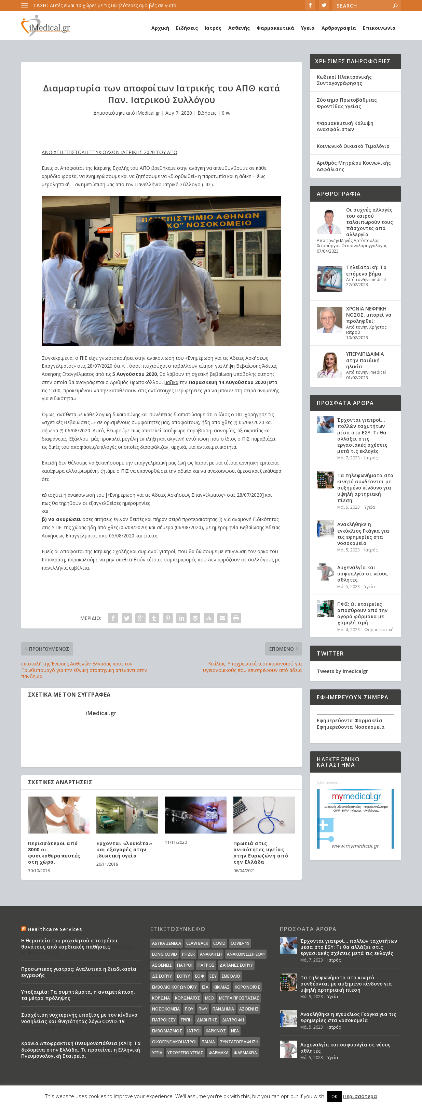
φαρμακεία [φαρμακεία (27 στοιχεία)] (245, 1053)
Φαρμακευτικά (275, 28)
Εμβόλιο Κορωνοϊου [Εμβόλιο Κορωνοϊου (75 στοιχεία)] (174, 987)
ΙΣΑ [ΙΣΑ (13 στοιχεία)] (205, 987)
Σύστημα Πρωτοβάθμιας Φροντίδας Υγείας (347, 103)
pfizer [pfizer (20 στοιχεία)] (188, 954)
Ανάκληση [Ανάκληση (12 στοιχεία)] (211, 954)
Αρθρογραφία (339, 28)
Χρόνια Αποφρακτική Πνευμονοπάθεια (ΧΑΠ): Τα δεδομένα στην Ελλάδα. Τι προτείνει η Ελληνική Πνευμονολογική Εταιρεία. (81, 1049)
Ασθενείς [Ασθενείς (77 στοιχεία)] (162, 965)
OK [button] (334, 1096)
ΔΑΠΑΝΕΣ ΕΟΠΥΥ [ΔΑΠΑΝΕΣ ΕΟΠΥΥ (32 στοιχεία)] (236, 965)
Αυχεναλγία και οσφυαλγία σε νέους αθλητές (362, 573)
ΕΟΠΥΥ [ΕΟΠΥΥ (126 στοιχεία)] (183, 976)
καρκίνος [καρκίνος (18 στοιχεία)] (216, 1031)
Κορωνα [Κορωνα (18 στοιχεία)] (161, 998)
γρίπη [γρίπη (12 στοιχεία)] (186, 1020)
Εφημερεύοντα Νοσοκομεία (351, 727)
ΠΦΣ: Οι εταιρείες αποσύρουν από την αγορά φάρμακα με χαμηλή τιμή (362, 613)
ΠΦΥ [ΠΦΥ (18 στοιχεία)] (203, 1009)
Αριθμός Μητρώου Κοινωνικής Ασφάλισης (354, 166)
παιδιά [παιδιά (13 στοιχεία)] (208, 1042)
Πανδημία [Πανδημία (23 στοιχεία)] (223, 1009)
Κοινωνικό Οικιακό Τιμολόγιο (353, 146)
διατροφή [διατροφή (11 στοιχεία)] (233, 1020)
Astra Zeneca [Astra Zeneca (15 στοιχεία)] (166, 943)
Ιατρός (213, 28)
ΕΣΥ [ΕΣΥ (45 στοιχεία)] (213, 976)
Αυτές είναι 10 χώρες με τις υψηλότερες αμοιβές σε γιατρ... (114, 5)
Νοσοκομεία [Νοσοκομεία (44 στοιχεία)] (166, 1009)
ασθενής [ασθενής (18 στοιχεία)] (249, 1009)
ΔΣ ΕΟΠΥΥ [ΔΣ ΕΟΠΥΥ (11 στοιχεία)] (162, 976)
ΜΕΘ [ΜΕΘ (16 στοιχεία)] (209, 998)
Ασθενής (239, 28)
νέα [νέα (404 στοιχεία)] (235, 1031)
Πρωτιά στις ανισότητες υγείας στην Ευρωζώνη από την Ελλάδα (260, 852)
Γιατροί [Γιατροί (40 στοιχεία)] (184, 965)
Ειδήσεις (187, 28)
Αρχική (160, 28)
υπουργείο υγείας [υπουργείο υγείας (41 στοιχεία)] (185, 1053)
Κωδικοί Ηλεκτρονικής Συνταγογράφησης (344, 80)
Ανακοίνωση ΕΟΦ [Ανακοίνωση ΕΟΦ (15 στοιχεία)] (246, 954)
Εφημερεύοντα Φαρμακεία (349, 720)
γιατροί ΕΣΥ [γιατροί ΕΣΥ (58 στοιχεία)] (164, 1020)
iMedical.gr (148, 113)
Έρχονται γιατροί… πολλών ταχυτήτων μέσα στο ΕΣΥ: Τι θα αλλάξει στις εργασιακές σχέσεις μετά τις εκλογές (362, 435)
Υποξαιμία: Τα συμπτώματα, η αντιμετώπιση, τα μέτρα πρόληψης (78, 995)
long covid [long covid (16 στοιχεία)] (164, 954)
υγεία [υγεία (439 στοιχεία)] (157, 1053)
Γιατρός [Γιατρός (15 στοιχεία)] (206, 965)
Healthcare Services (55, 929)
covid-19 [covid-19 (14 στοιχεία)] (240, 943)
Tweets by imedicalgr (342, 671)
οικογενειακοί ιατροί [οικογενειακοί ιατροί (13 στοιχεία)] (174, 1042)
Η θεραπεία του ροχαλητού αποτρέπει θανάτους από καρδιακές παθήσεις (69, 943)
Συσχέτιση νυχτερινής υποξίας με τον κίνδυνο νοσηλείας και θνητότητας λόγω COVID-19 (79, 1018)
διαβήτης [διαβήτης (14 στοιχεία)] (207, 1020)
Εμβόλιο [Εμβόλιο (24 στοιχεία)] (231, 976)
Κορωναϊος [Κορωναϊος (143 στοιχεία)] (187, 998)
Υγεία (308, 28)
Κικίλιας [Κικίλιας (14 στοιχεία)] (222, 987)
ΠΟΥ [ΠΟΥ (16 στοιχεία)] (189, 1009)
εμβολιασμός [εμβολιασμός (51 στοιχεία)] (167, 1031)
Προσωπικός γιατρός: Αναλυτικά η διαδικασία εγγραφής (78, 972)
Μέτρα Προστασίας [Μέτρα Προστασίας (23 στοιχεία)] (239, 998)
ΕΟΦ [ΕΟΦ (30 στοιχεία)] (199, 976)
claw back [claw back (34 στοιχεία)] (197, 943)
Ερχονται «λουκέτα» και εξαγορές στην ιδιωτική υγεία (124, 849)
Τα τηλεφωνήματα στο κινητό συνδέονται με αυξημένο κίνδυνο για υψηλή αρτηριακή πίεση (365, 488)
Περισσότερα (360, 1096)
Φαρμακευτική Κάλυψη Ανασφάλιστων (345, 126)
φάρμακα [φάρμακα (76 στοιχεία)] (218, 1053)
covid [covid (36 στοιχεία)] (219, 943)
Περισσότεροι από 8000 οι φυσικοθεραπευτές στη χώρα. (54, 852)
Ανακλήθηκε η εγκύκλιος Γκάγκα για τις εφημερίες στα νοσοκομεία (363, 533)
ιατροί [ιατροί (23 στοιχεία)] (194, 1031)
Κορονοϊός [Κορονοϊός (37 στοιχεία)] (247, 987)
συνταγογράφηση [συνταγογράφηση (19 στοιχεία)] (239, 1042)
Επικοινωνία (379, 28)
